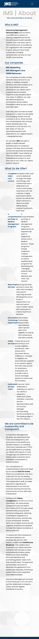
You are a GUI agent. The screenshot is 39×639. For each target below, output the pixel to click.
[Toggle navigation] (32, 4)
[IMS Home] (12, 4)
